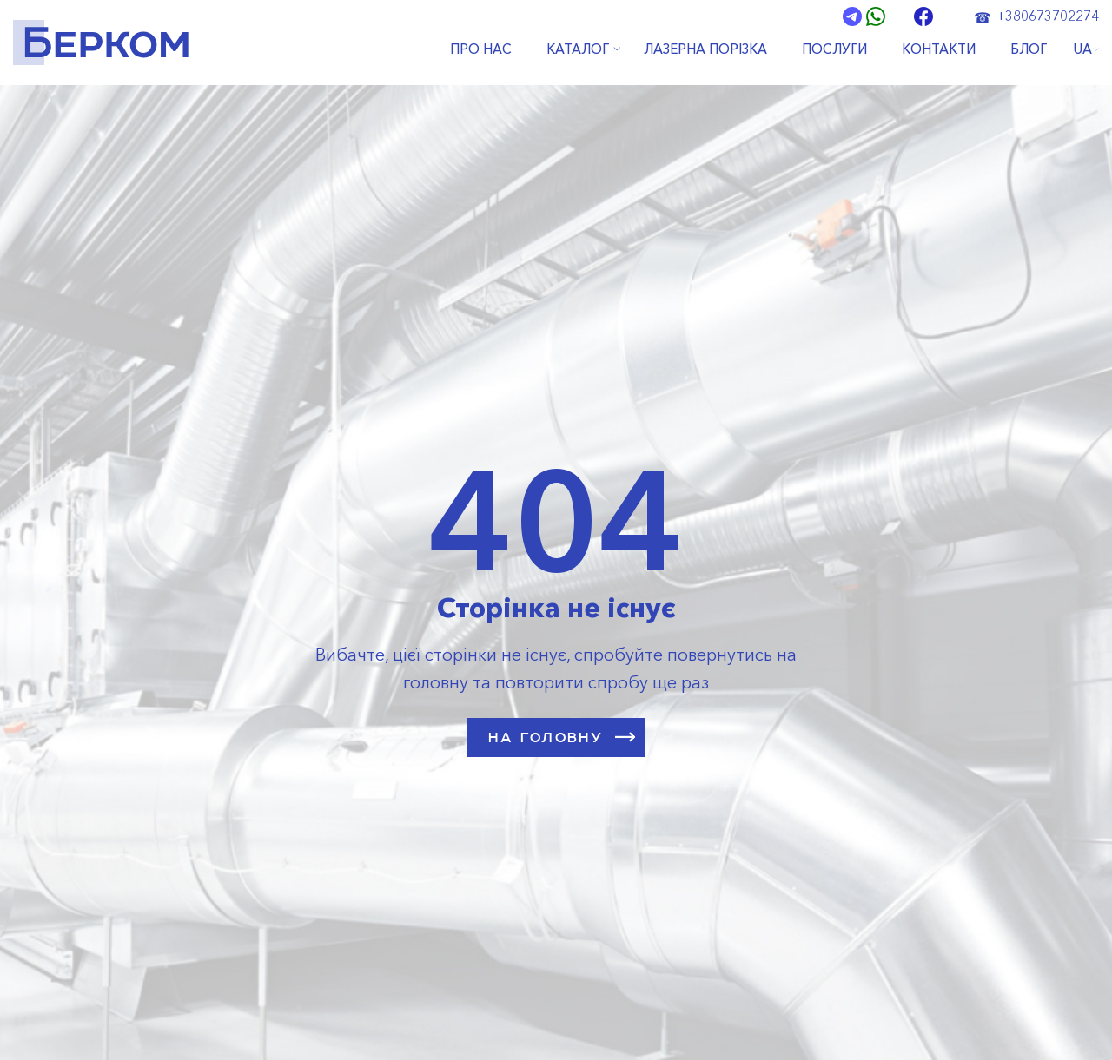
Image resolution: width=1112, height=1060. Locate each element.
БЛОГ (1028, 49)
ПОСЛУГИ (834, 49)
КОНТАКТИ (939, 49)
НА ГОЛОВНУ (562, 737)
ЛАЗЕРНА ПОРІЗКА (705, 49)
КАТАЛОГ (577, 49)
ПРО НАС (481, 49)
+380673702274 (1047, 15)
